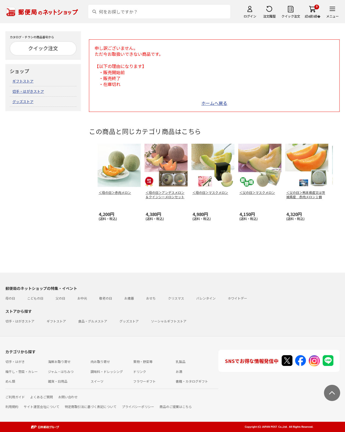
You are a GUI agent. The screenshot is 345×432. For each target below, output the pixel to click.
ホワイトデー (237, 298)
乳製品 (180, 361)
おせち (151, 298)
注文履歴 (269, 16)
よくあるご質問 (41, 397)
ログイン (250, 16)
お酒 (179, 371)
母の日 (10, 298)
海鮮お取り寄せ (59, 361)
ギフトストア (22, 81)
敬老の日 (105, 298)
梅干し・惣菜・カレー (21, 371)
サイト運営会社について (41, 406)
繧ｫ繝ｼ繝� (312, 16)
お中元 (82, 298)
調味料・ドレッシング (107, 371)
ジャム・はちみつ (61, 371)
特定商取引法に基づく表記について (90, 406)
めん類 (10, 381)
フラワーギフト (144, 381)
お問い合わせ (68, 397)
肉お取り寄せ (100, 361)
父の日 (60, 298)
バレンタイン (206, 298)
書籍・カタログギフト (192, 381)
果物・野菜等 (143, 361)
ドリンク (139, 371)
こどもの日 (35, 298)
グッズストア (22, 101)
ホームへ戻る (214, 103)
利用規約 (11, 406)
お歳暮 (129, 298)
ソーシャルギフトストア (169, 321)
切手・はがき (15, 361)
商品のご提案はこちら (176, 406)
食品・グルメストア (92, 321)
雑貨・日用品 (57, 381)
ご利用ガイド (15, 397)
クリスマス (176, 298)
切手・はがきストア (28, 91)
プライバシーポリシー (138, 406)
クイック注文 (290, 16)
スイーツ (97, 381)
